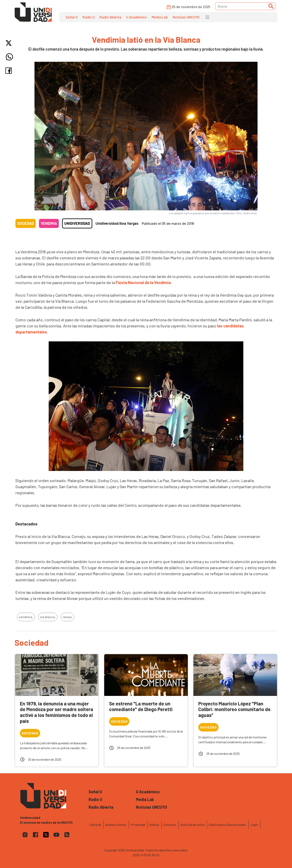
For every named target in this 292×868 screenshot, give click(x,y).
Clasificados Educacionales (227, 824)
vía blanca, (48, 617)
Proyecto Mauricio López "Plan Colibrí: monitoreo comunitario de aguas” (234, 709)
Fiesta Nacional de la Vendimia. (144, 282)
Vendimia (49, 223)
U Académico (136, 17)
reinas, (67, 617)
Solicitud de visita (192, 824)
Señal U (72, 17)
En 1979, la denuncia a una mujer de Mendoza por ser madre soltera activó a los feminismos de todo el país (56, 712)
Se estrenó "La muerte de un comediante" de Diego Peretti (141, 706)
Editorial (95, 824)
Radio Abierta (110, 17)
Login (254, 824)
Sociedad (25, 223)
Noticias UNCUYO (186, 17)
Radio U (89, 17)
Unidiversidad (77, 223)
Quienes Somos (115, 824)
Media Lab (160, 17)
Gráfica (154, 824)
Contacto (169, 824)
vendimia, (26, 617)
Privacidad (138, 824)
